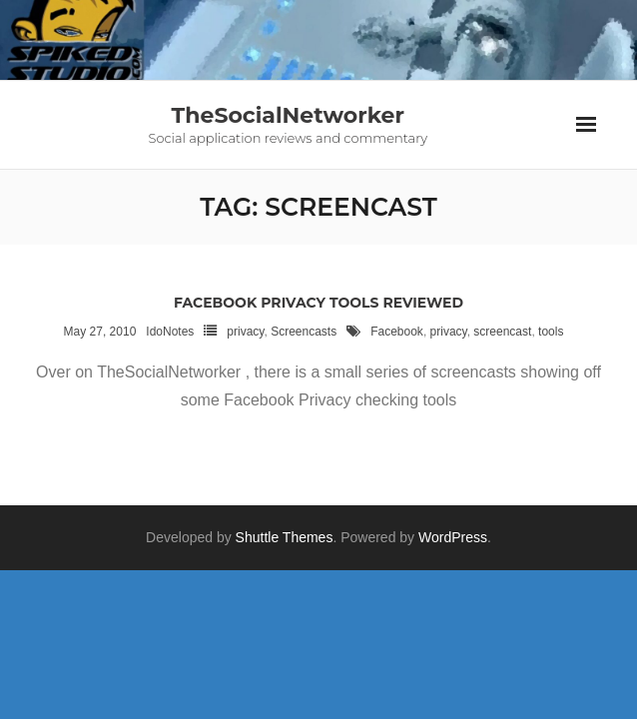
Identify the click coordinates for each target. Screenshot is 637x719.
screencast (502, 332)
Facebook (396, 332)
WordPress (452, 537)
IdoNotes (170, 332)
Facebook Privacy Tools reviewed (318, 303)
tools (550, 332)
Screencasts (303, 332)
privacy (245, 332)
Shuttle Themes (284, 537)
